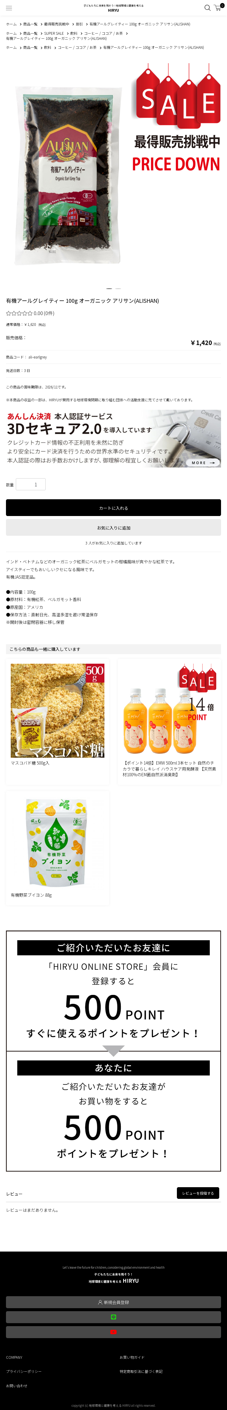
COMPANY (14, 1357)
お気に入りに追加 (113, 528)
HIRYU (114, 1278)
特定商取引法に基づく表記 (141, 1371)
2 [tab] (118, 291)
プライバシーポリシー (24, 1371)
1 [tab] (109, 291)
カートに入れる (113, 508)
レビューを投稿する (198, 1193)
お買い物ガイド (132, 1357)
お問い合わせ (16, 1385)
